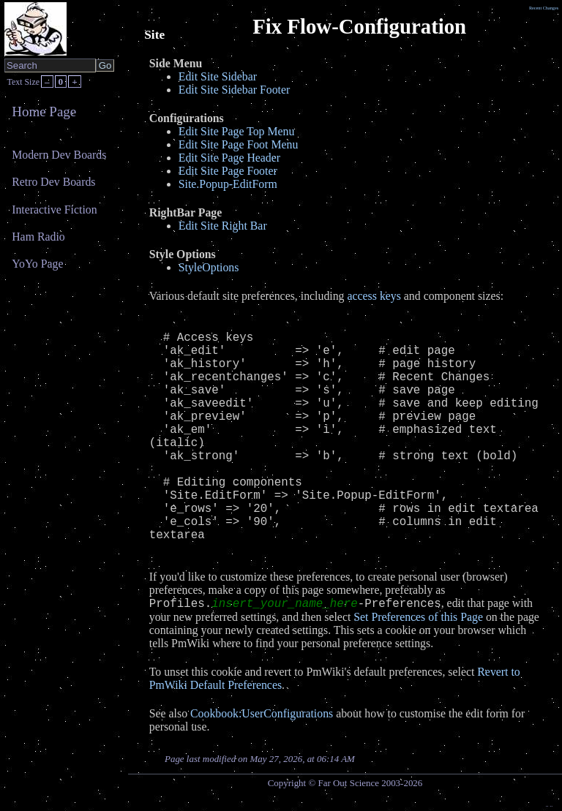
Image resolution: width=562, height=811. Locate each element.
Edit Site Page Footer (228, 171)
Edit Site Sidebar (218, 76)
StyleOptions (209, 267)
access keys (374, 296)
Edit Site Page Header (229, 157)
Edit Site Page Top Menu (237, 131)
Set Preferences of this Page (418, 617)
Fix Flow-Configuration (359, 26)
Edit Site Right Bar (223, 225)
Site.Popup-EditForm (228, 184)
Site (154, 35)
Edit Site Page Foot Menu (239, 144)
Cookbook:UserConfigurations (261, 713)
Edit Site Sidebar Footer (235, 89)
